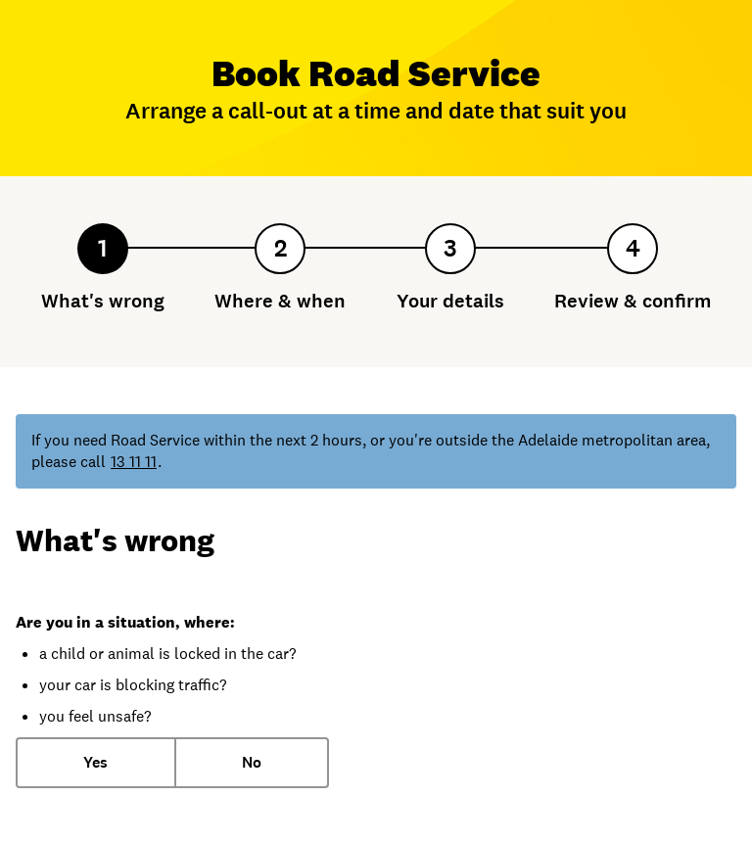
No (251, 762)
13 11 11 (134, 461)
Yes (95, 762)
